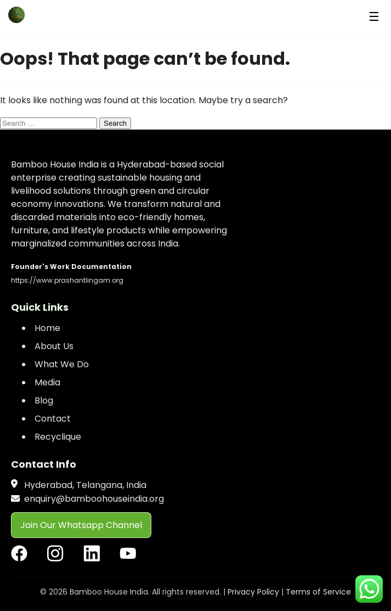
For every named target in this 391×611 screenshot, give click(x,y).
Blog (44, 400)
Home (47, 328)
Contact (53, 418)
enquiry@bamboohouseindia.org (94, 498)
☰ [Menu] (374, 17)
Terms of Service (318, 591)
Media (47, 382)
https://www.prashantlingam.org (67, 280)
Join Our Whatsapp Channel (81, 525)
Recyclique (58, 436)
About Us (54, 346)
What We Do (62, 364)
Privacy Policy (253, 591)
